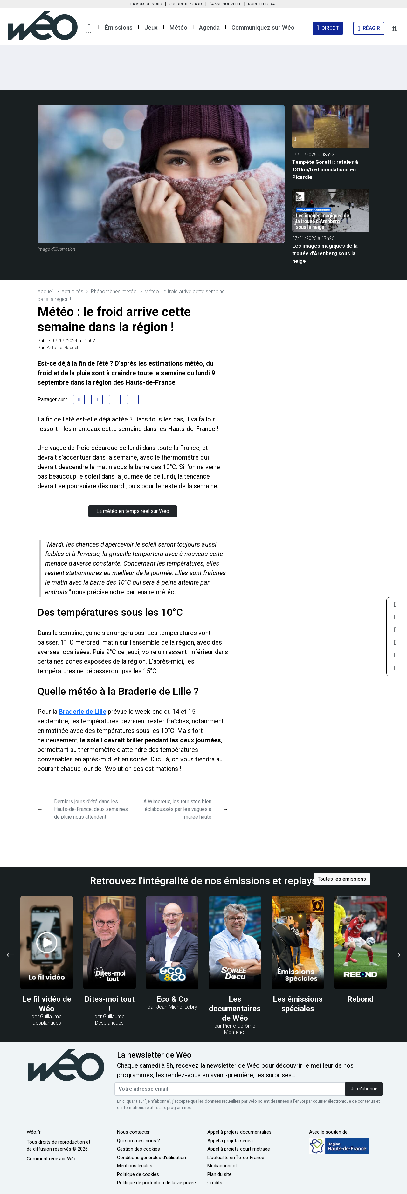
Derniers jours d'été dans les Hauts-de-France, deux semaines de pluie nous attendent (91, 809)
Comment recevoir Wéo (52, 1159)
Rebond (360, 999)
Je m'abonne (364, 1088)
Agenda (209, 27)
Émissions (119, 27)
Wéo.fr (34, 1132)
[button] (89, 29)
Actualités (72, 292)
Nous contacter (133, 1132)
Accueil (46, 292)
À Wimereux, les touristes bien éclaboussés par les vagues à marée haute (177, 809)
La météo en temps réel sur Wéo (132, 511)
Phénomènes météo (114, 292)
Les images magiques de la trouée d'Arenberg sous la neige (325, 253)
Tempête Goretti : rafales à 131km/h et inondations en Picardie (325, 169)
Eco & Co (172, 999)
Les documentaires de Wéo (235, 1009)
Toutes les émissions (342, 879)
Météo (178, 27)
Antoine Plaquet (62, 347)
